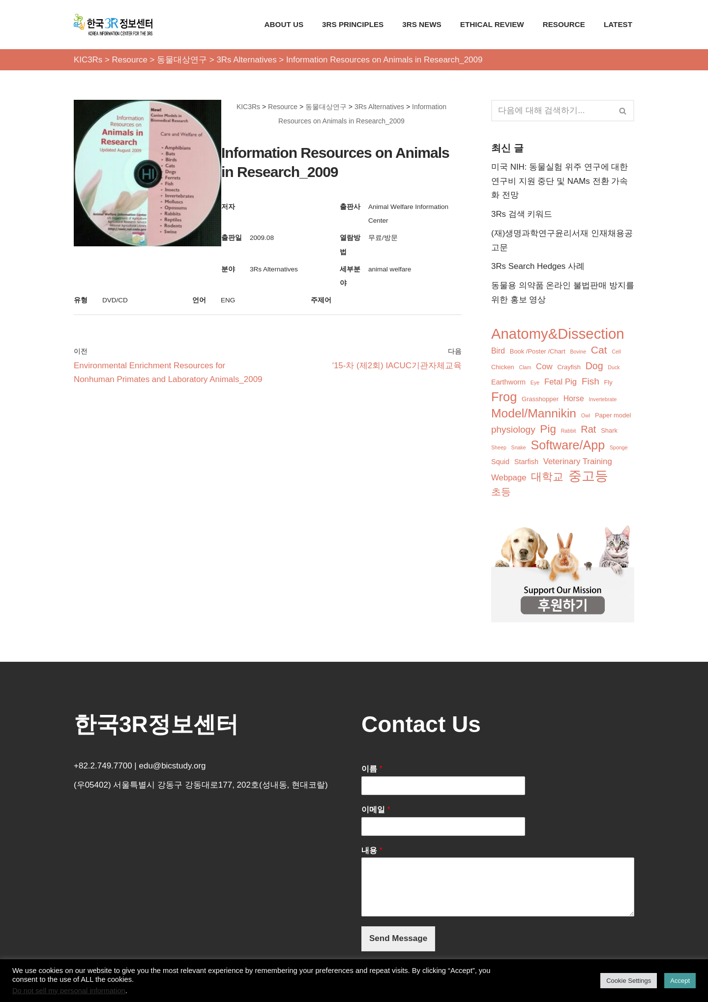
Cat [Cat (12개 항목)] (599, 350)
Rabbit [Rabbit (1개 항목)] (568, 432)
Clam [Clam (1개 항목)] (525, 368)
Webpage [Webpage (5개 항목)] (509, 478)
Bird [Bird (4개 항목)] (498, 352)
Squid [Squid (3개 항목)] (500, 463)
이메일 (375, 811)
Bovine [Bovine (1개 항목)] (578, 352)
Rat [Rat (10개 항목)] (588, 430)
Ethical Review (491, 24)
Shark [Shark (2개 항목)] (609, 431)
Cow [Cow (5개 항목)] (544, 367)
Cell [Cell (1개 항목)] (616, 352)
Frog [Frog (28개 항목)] (504, 398)
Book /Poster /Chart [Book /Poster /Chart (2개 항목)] (537, 352)
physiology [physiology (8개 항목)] (513, 430)
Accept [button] (680, 980)
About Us (282, 24)
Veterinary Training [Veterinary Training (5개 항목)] (577, 462)
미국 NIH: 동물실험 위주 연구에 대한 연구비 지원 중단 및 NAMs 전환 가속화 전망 (559, 181)
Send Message (398, 939)
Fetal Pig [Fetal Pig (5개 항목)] (560, 382)
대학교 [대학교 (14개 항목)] (547, 478)
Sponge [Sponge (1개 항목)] (619, 448)
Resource (563, 24)
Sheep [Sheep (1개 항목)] (498, 448)
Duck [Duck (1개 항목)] (614, 368)
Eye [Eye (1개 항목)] (535, 383)
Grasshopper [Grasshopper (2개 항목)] (540, 400)
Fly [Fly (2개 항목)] (608, 383)
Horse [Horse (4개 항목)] (573, 399)
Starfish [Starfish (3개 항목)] (526, 463)
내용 (372, 851)
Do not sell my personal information (68, 991)
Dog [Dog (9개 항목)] (594, 366)
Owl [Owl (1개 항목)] (585, 416)
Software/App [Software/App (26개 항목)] (568, 446)
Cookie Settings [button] (628, 980)
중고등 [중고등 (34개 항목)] (588, 477)
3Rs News (421, 24)
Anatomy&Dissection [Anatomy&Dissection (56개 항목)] (557, 334)
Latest (618, 24)
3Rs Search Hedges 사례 (538, 266)
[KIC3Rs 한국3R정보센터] (113, 24)
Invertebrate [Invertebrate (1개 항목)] (603, 400)
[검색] (551, 110)
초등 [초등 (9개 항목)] (501, 493)
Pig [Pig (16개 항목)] (548, 430)
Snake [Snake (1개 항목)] (518, 448)
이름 (372, 770)
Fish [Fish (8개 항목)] (590, 382)
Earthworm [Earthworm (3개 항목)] (508, 383)
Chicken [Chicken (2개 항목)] (502, 368)
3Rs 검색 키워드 (522, 214)
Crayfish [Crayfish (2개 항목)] (569, 368)
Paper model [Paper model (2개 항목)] (613, 416)
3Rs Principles (352, 24)
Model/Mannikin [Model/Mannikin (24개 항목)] (533, 414)
